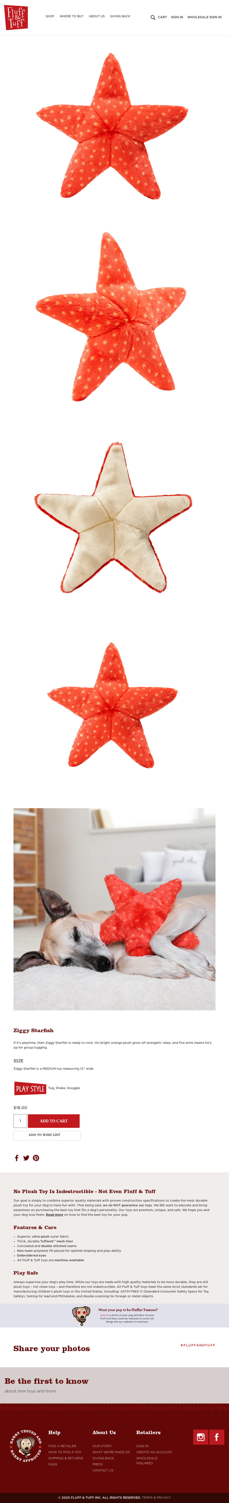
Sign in (177, 17)
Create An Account (154, 1452)
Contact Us (103, 1470)
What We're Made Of (111, 1452)
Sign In (142, 1446)
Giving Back (120, 16)
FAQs (52, 1464)
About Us (97, 16)
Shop (50, 16)
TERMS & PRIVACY (156, 1497)
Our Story (102, 1446)
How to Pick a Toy (64, 1452)
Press (97, 1464)
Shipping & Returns (65, 1458)
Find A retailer (62, 1446)
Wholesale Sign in (204, 17)
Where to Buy (71, 16)
